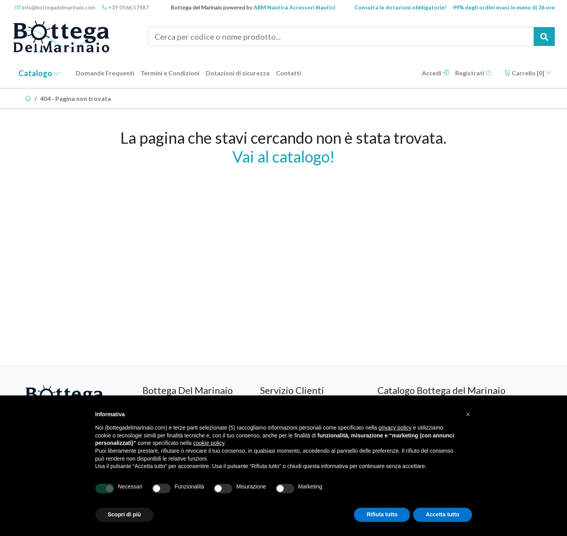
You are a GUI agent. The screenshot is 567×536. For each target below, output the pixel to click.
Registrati (473, 73)
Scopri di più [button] (124, 514)
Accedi (435, 73)
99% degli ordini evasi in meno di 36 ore (504, 7)
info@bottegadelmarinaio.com (55, 7)
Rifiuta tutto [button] (381, 514)
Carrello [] (528, 73)
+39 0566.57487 (125, 7)
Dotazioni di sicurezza (238, 73)
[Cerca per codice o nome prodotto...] (341, 36)
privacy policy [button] (395, 427)
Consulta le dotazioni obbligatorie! (400, 7)
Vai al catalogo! (283, 156)
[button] (468, 414)
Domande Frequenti (105, 73)
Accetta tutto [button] (442, 514)
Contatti (288, 73)
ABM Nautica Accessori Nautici (294, 7)
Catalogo (39, 73)
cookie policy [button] (208, 443)
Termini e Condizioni (169, 73)
